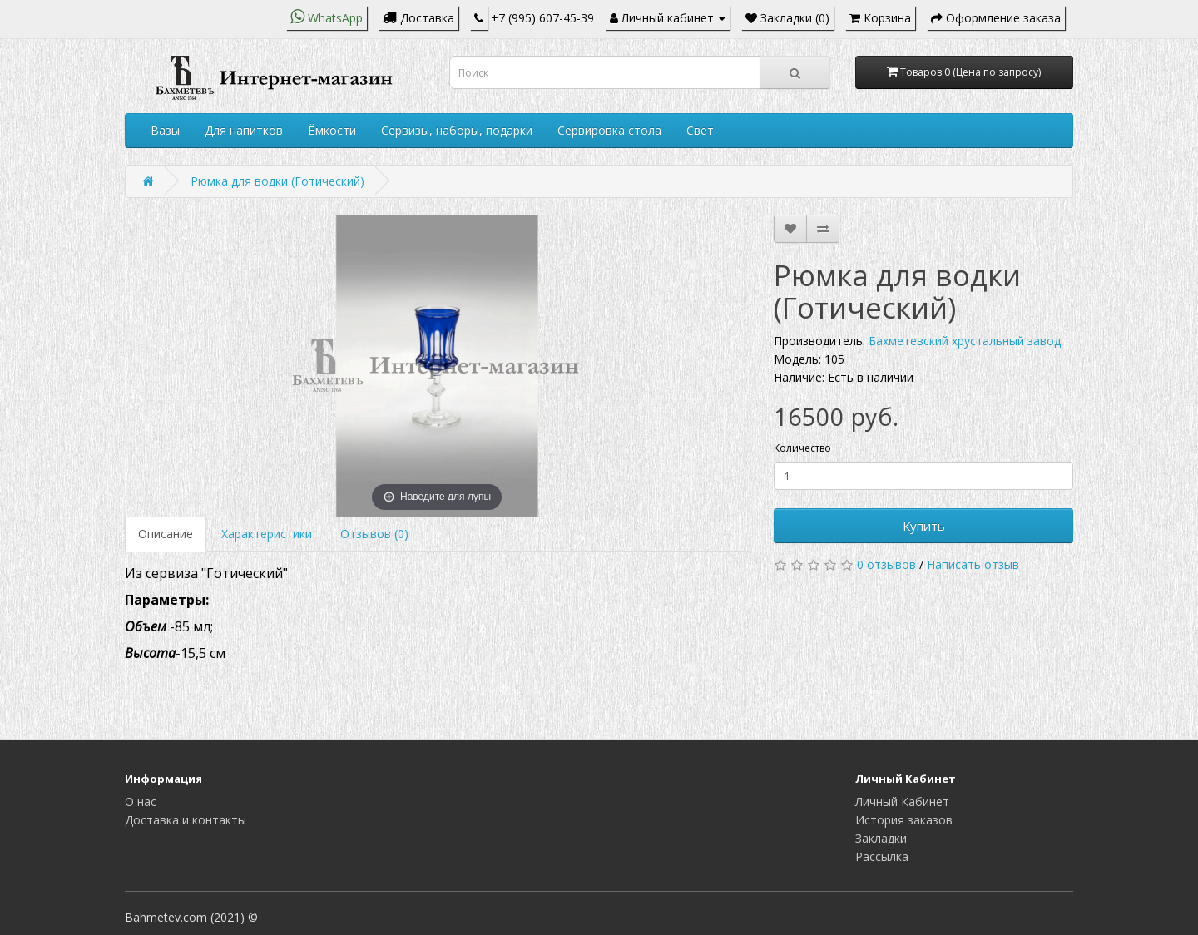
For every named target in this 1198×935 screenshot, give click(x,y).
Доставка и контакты (185, 820)
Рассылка (881, 856)
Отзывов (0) (374, 534)
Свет (700, 130)
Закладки (881, 838)
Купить (924, 525)
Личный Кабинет (902, 801)
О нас (140, 801)
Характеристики (266, 534)
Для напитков (244, 130)
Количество (802, 448)
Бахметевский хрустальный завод (965, 341)
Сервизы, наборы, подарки (456, 130)
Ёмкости (332, 130)
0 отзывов (886, 564)
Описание (165, 534)
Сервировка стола (609, 130)
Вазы (165, 130)
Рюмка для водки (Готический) (277, 181)
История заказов (904, 820)
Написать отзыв (973, 564)
